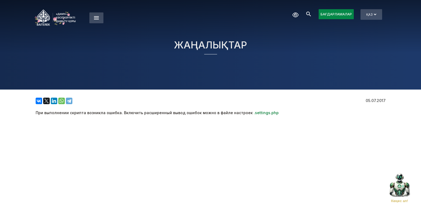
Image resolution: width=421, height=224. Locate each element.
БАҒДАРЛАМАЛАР (336, 14)
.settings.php (266, 112)
